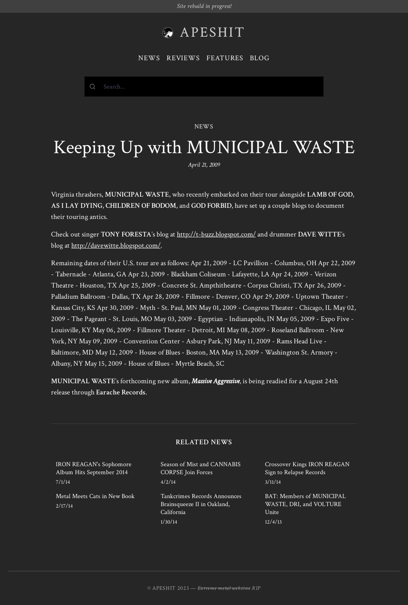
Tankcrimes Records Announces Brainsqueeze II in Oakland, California (201, 504)
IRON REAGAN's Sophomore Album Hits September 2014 (93, 468)
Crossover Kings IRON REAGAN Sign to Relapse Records (307, 468)
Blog (260, 58)
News (149, 58)
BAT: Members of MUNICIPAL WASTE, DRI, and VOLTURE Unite (305, 504)
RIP (256, 588)
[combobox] (204, 87)
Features (224, 58)
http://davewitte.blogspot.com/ (116, 245)
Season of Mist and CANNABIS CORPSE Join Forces (201, 468)
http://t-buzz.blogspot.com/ (216, 234)
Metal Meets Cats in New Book (95, 496)
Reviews (183, 58)
